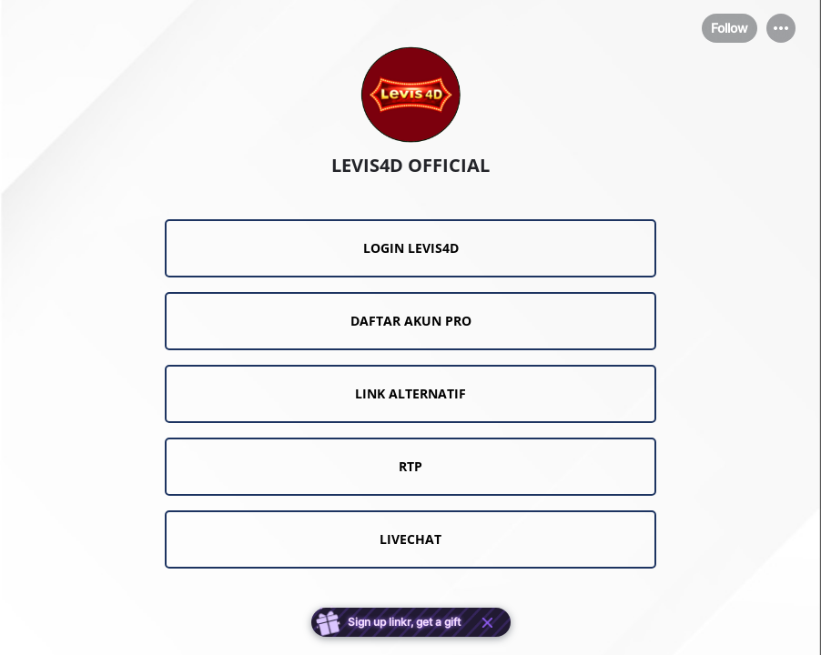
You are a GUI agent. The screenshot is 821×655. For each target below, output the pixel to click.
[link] (410, 248)
